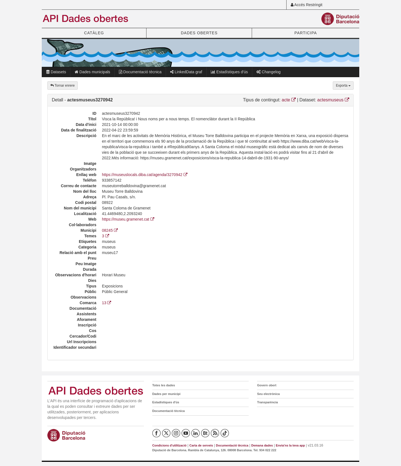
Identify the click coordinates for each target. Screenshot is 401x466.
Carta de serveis (201, 445)
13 (106, 303)
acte (289, 99)
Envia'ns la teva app (290, 445)
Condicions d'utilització (169, 445)
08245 (110, 230)
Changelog (268, 72)
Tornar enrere (62, 85)
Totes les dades (163, 385)
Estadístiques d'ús (229, 72)
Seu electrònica (268, 394)
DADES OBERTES (199, 33)
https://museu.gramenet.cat (128, 219)
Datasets (56, 72)
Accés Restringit (306, 5)
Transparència (267, 402)
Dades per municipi (166, 394)
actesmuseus (333, 99)
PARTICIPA (305, 33)
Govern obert (266, 385)
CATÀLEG (94, 33)
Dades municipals (92, 72)
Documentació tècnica (140, 72)
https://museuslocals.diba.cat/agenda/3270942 (144, 174)
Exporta (343, 85)
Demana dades (262, 445)
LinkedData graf (186, 72)
